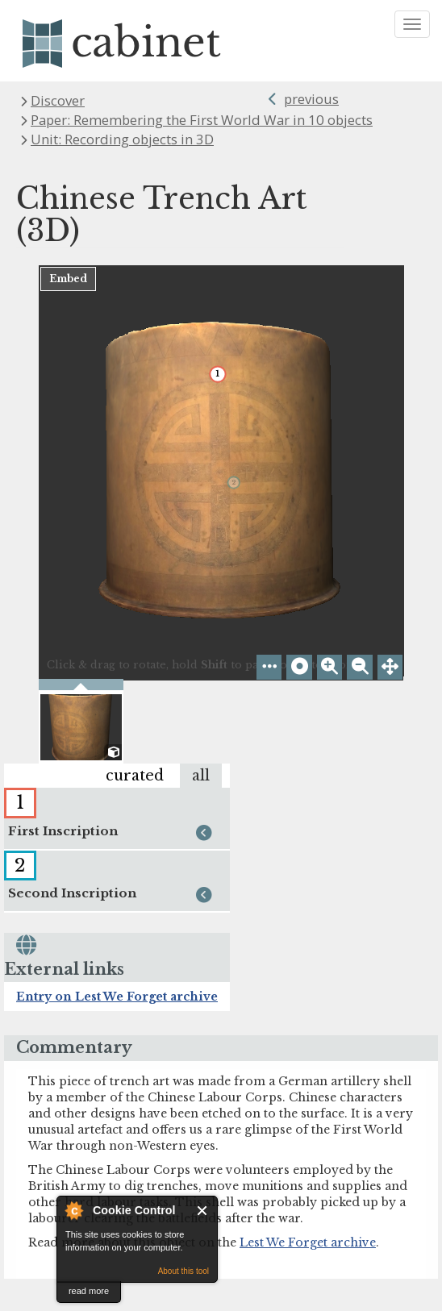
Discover (58, 100)
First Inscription (112, 833)
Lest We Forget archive (308, 1242)
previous (311, 98)
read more (89, 1291)
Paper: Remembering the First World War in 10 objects (202, 119)
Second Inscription (112, 895)
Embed (68, 279)
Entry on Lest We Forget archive (117, 996)
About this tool (183, 1271)
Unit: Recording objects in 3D (122, 139)
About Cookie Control (73, 1210)
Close (203, 1210)
